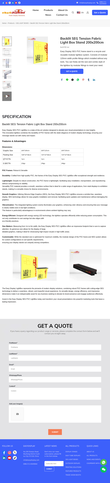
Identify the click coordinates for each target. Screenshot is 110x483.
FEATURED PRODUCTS (73, 471)
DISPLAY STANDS (71, 452)
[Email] (53, 463)
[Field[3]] (55, 369)
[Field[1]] (55, 347)
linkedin (94, 79)
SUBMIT (55, 432)
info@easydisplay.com (87, 3)
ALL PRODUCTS (72, 446)
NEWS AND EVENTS (94, 459)
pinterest (83, 79)
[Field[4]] (55, 379)
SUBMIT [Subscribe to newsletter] (49, 469)
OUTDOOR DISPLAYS (73, 463)
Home (36, 10)
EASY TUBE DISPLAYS (73, 455)
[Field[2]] (55, 358)
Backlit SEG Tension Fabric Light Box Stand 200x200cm (49, 23)
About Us (63, 10)
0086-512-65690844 (103, 3)
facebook (61, 79)
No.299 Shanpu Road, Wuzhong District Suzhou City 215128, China (31, 454)
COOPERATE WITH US (94, 463)
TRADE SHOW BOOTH (73, 475)
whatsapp (78, 79)
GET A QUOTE (71, 71)
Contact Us (62, 15)
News (48, 15)
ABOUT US (90, 452)
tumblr (88, 79)
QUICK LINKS (92, 446)
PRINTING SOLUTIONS (73, 467)
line (67, 79)
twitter (72, 79)
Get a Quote (100, 12)
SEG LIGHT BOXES (22, 23)
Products (48, 10)
